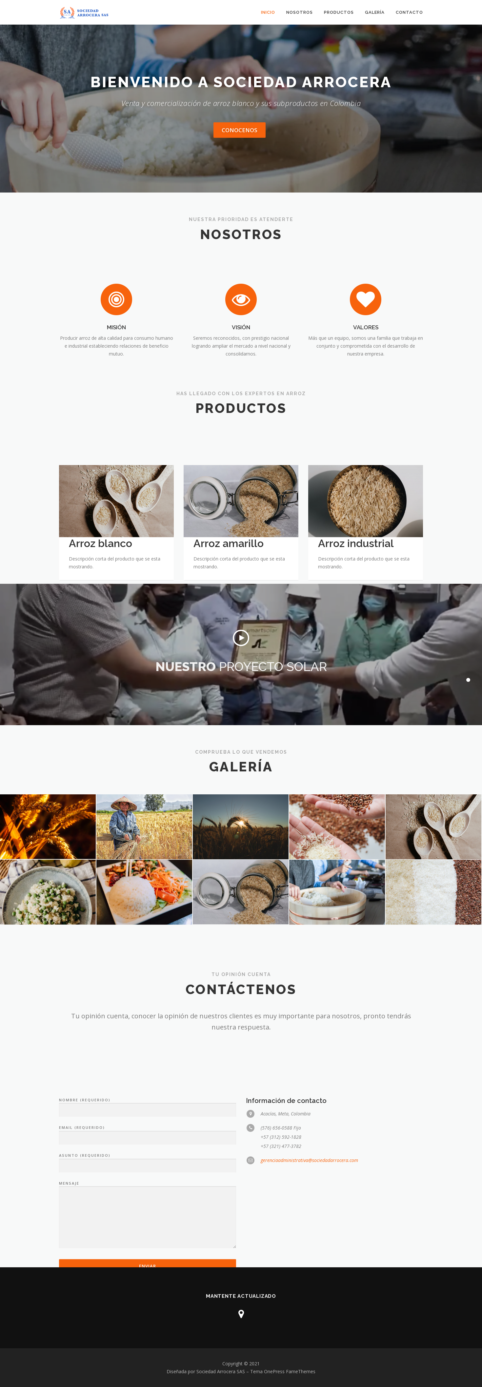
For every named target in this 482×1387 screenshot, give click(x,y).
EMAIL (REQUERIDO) (147, 1218)
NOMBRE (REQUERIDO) (147, 1190)
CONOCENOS (239, 130)
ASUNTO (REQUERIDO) (147, 1246)
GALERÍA (375, 12)
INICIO (268, 12)
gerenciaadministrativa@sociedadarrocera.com (309, 1245)
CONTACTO (409, 12)
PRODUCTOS (339, 12)
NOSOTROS (299, 12)
